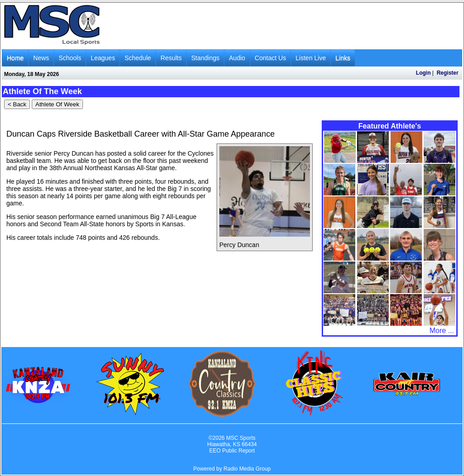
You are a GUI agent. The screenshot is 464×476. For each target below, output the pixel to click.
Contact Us (270, 58)
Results (171, 58)
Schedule (138, 58)
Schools (69, 58)
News (41, 58)
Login (423, 73)
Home (15, 58)
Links (342, 58)
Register (448, 73)
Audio (237, 58)
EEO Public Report (232, 450)
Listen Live (310, 58)
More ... (442, 330)
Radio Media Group (247, 469)
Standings (205, 58)
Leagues (103, 58)
